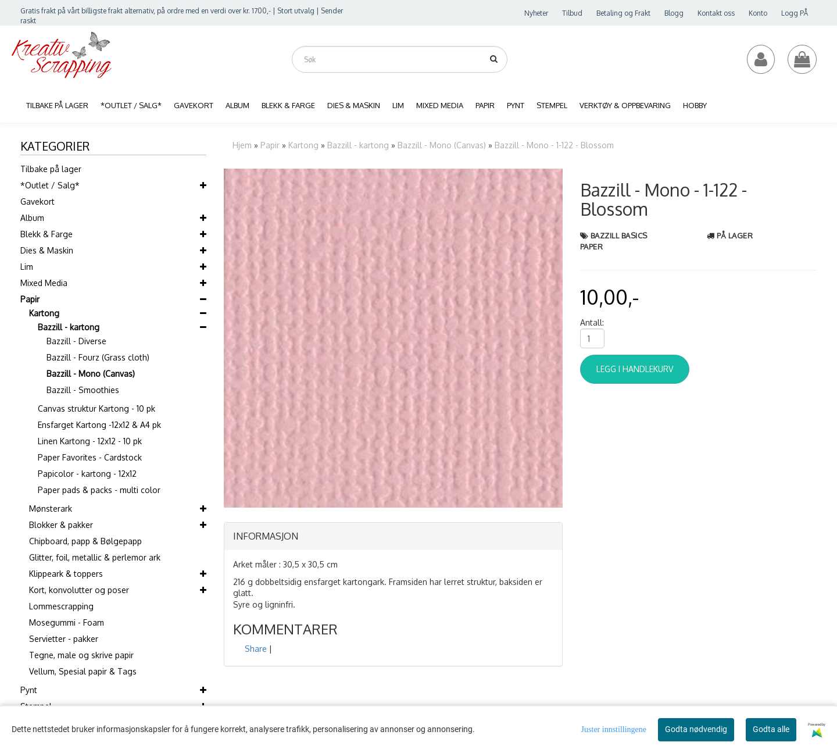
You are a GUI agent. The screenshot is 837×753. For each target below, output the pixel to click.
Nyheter (536, 13)
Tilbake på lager (50, 169)
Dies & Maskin (46, 250)
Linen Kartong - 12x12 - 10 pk (90, 441)
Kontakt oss (716, 13)
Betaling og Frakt (623, 13)
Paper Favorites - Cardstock (90, 457)
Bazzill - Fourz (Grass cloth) (97, 357)
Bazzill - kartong (68, 327)
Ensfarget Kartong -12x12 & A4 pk (99, 425)
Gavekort (37, 201)
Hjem (242, 145)
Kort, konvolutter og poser (79, 590)
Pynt (28, 690)
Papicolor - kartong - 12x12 (87, 474)
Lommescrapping (61, 606)
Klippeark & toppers (66, 574)
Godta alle (771, 729)
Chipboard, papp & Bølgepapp (85, 541)
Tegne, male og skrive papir (81, 655)
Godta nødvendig (696, 729)
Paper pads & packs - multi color (99, 490)
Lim (26, 267)
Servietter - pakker (63, 639)
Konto (758, 13)
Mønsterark (50, 508)
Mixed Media (43, 283)
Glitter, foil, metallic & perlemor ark (94, 557)
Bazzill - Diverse (76, 341)
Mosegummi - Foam (66, 622)
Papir (30, 299)
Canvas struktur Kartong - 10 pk (96, 408)
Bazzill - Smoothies (82, 390)
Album (32, 218)
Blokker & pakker (61, 525)
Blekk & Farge (46, 234)
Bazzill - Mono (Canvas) (90, 374)
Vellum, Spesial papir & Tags (83, 671)
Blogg (674, 13)
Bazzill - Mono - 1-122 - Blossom (554, 145)
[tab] (393, 537)
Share (256, 649)
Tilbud (572, 13)
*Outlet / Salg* (50, 185)
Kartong (44, 313)
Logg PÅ (794, 13)
